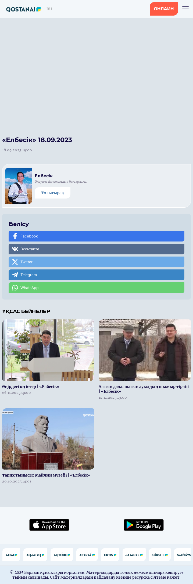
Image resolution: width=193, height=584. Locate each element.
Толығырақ (52, 192)
